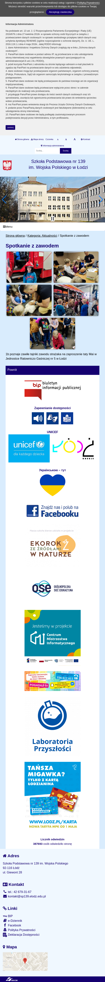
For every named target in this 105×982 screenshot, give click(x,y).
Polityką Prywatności (88, 2)
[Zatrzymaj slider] (52, 219)
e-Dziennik (12, 920)
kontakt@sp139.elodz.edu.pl (24, 896)
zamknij (10, 127)
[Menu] (52, 226)
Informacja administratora (52, 146)
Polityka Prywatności (19, 930)
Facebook (12, 925)
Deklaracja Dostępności (21, 935)
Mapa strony (37, 139)
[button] (4, 199)
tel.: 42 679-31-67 (17, 891)
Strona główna (22, 139)
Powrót (12, 369)
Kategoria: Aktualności (42, 235)
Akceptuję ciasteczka (60, 12)
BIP (8, 916)
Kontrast (85, 139)
